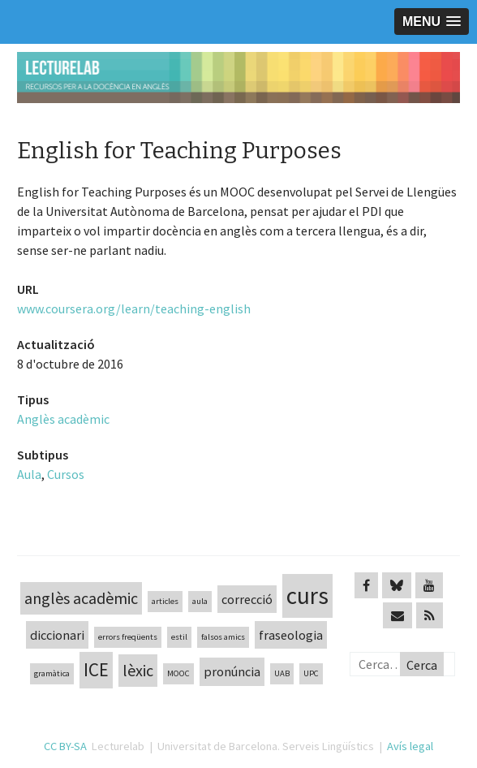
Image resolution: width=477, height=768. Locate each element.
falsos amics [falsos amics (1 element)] (223, 637)
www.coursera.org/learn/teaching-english (134, 308)
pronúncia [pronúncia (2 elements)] (232, 671)
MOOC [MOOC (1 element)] (178, 673)
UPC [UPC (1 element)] (311, 673)
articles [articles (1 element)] (165, 601)
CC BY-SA (65, 746)
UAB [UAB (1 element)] (282, 673)
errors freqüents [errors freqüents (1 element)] (127, 637)
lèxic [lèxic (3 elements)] (137, 670)
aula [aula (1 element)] (200, 601)
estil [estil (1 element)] (179, 637)
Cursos (65, 474)
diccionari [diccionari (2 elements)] (57, 635)
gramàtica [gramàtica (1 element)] (52, 673)
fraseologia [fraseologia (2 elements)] (291, 635)
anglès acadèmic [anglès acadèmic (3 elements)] (81, 598)
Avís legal (410, 746)
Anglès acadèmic (63, 419)
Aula (29, 474)
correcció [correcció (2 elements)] (247, 599)
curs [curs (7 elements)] (307, 595)
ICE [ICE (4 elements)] (96, 669)
